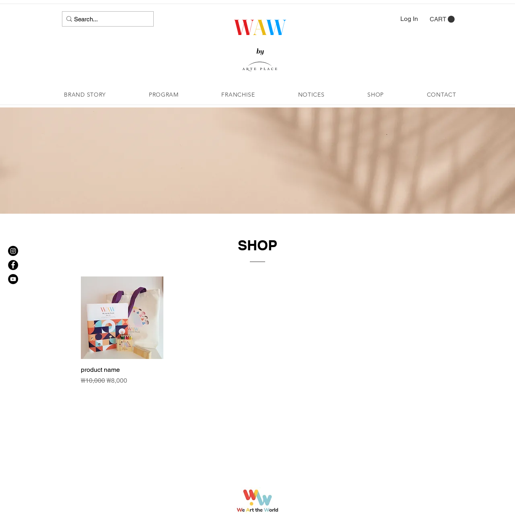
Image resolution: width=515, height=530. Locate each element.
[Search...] (105, 19)
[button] (442, 19)
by (260, 51)
